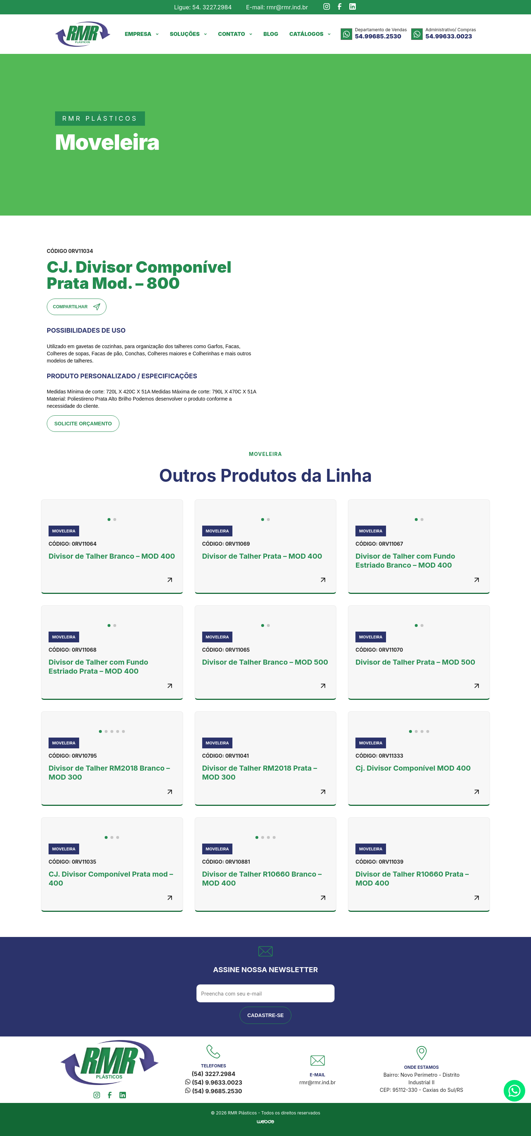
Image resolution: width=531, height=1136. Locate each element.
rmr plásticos (100, 118)
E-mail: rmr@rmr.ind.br (277, 7)
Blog (270, 34)
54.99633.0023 (449, 36)
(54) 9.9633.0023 (213, 1082)
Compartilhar (76, 306)
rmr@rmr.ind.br (317, 1082)
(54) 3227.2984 (213, 1073)
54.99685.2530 (378, 36)
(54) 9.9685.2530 (213, 1091)
